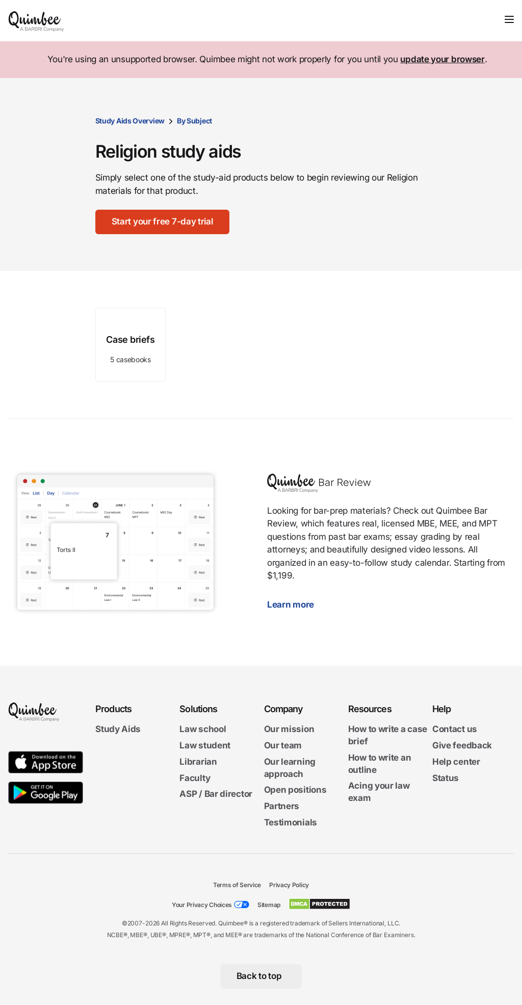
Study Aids (118, 729)
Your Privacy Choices (202, 905)
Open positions (295, 790)
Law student (204, 745)
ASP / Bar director (215, 794)
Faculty (194, 778)
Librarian (198, 762)
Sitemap (268, 905)
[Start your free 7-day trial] (162, 222)
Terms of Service (237, 885)
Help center (456, 762)
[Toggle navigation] (509, 19)
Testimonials (290, 822)
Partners (282, 806)
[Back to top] (261, 976)
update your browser (442, 59)
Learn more (295, 604)
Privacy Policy (289, 885)
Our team (283, 745)
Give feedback (462, 745)
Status (445, 778)
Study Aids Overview (130, 120)
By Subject (194, 120)
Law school (202, 729)
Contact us (454, 729)
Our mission (289, 729)
